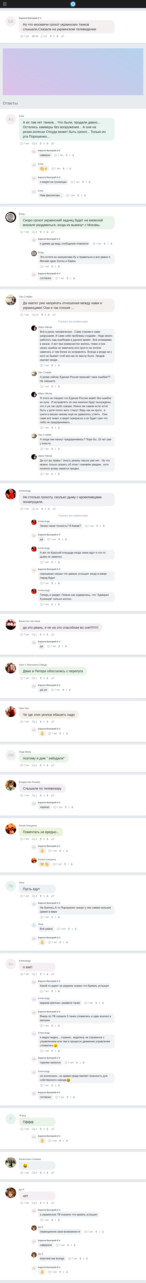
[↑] (51, 36)
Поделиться (63, 36)
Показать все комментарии (73, 321)
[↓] (57, 36)
